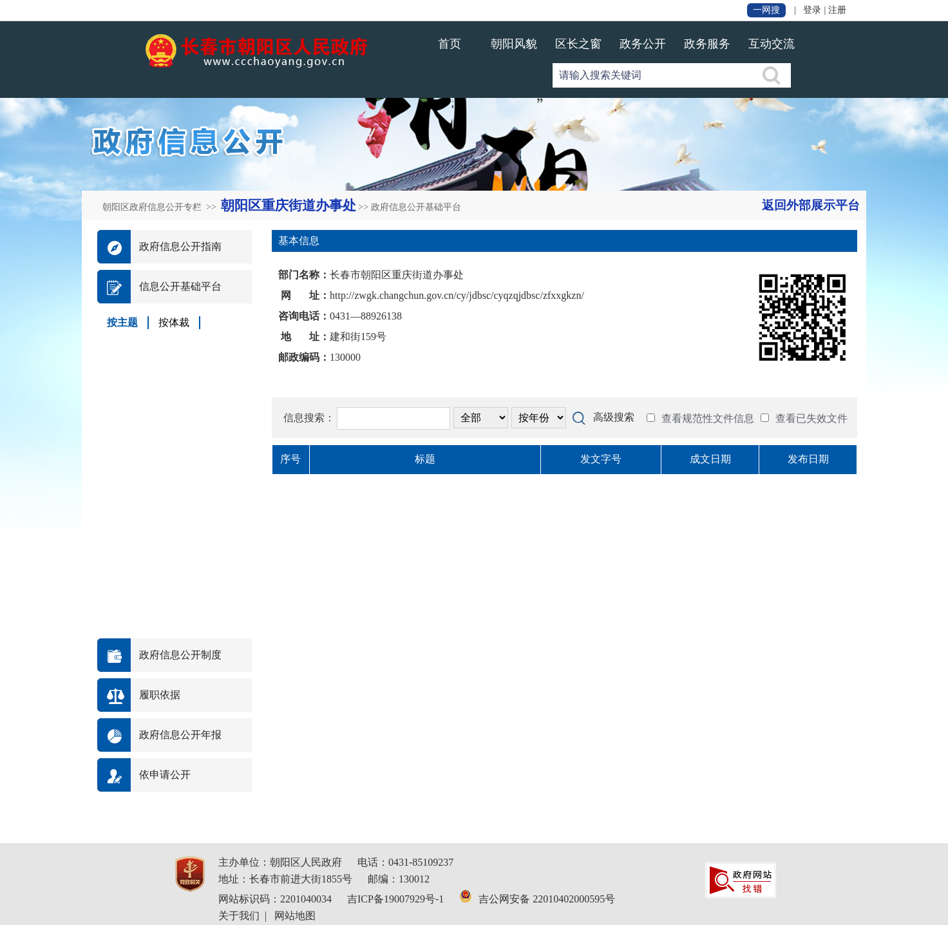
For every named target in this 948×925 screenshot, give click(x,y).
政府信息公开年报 (180, 734)
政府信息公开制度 (180, 654)
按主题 (122, 322)
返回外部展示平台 (811, 205)
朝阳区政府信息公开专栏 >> (160, 207)
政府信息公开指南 (180, 246)
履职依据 (159, 694)
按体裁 (173, 322)
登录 (812, 10)
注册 (837, 10)
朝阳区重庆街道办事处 (288, 205)
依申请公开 (165, 774)
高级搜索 (613, 417)
